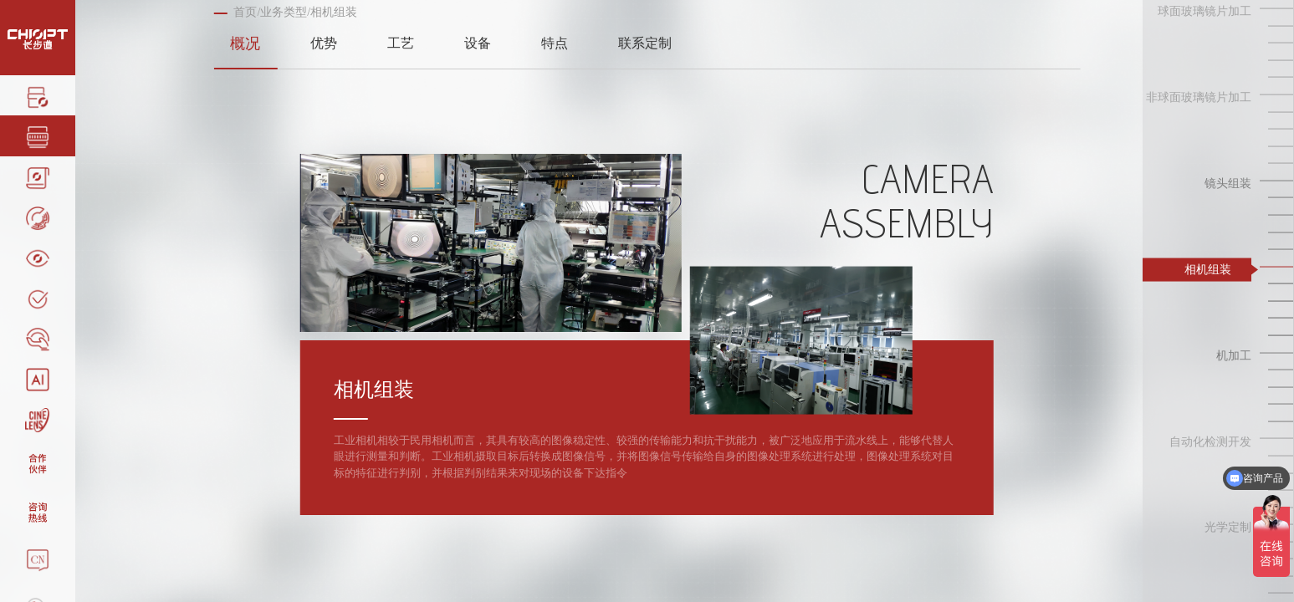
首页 (245, 12)
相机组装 (1207, 269)
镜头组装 (1227, 183)
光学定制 (1227, 527)
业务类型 (283, 12)
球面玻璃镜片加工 (1204, 11)
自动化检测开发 (1210, 441)
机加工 (1233, 355)
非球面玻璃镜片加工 (1198, 97)
